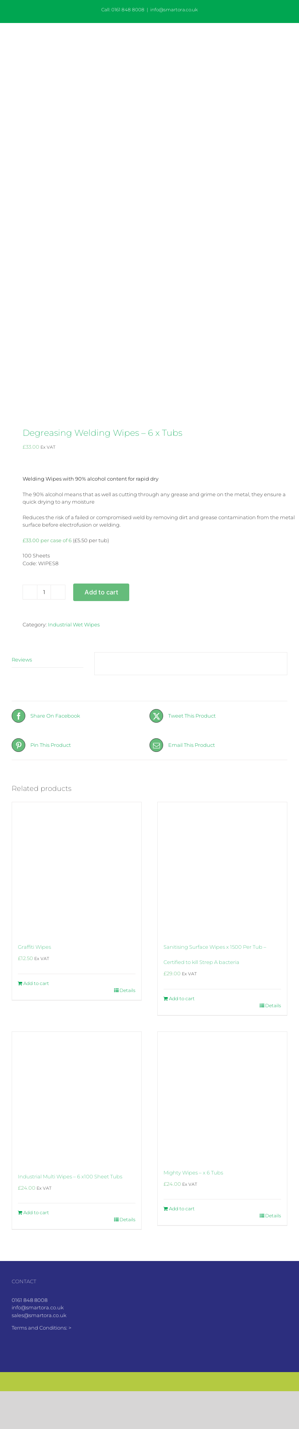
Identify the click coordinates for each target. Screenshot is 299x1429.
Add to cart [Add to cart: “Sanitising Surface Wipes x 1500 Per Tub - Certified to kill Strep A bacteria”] (182, 998)
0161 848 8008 (29, 1300)
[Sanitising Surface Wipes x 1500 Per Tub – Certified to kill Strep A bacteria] (222, 867)
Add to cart (101, 592)
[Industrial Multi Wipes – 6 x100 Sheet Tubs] (76, 1096)
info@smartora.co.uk (174, 9)
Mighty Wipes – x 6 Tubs (193, 1172)
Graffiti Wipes (34, 947)
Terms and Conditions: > (41, 1328)
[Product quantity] (44, 592)
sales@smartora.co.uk (39, 1315)
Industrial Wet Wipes (74, 624)
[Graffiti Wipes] (76, 867)
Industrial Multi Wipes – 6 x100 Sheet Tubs (70, 1176)
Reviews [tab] (22, 659)
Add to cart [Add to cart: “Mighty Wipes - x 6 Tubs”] (182, 1208)
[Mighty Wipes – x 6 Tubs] (222, 1094)
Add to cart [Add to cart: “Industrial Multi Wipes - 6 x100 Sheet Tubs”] (36, 1212)
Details (127, 990)
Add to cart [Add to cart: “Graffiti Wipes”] (36, 983)
